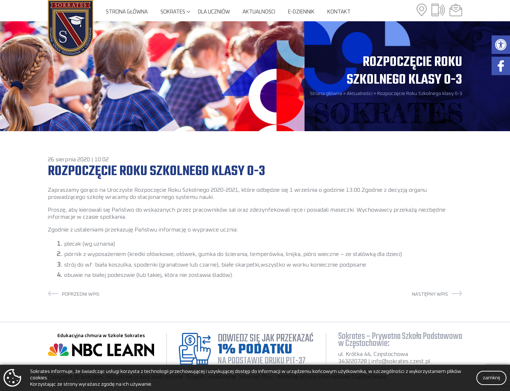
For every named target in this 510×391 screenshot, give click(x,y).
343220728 (352, 361)
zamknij (491, 377)
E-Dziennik (301, 12)
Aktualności (259, 12)
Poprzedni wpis (81, 294)
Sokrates (172, 12)
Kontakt (339, 12)
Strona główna (127, 12)
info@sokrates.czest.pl (401, 361)
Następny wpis (430, 294)
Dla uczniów (214, 12)
